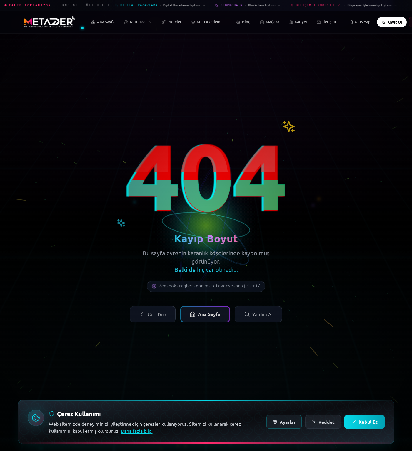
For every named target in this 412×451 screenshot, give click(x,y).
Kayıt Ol (392, 21)
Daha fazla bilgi (137, 431)
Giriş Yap (360, 21)
